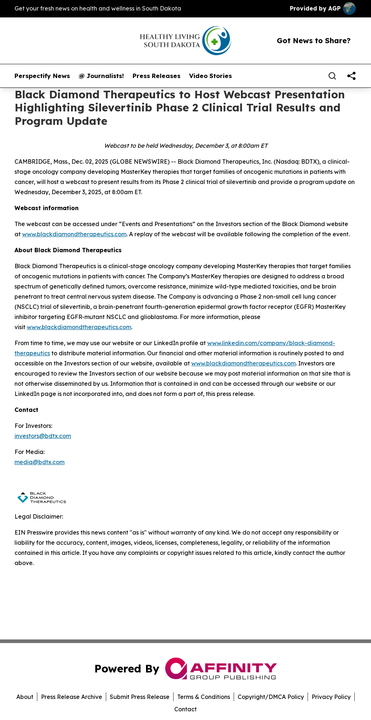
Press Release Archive (71, 696)
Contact (185, 709)
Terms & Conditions (203, 696)
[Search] (332, 76)
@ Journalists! (101, 75)
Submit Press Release (140, 696)
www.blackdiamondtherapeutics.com (243, 363)
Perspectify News (42, 75)
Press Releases (156, 75)
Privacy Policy (331, 696)
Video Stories (210, 75)
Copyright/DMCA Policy (271, 696)
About (24, 696)
